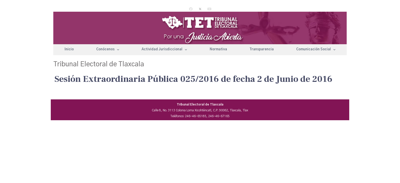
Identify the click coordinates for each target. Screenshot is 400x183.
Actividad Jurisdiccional (164, 49)
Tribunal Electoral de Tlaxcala (98, 64)
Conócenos (107, 49)
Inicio (69, 49)
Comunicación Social (315, 49)
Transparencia (261, 49)
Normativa (218, 49)
